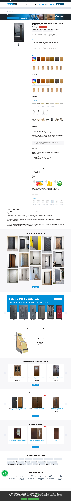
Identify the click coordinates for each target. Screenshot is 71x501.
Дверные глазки (34, 116)
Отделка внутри (50, 29)
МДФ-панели (34, 55)
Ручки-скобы (34, 108)
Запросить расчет (60, 4)
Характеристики (35, 29)
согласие (37, 494)
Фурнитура (56, 29)
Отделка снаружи (43, 29)
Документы (34, 198)
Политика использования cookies (44, 498)
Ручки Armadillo (34, 100)
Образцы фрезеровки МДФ (36, 64)
